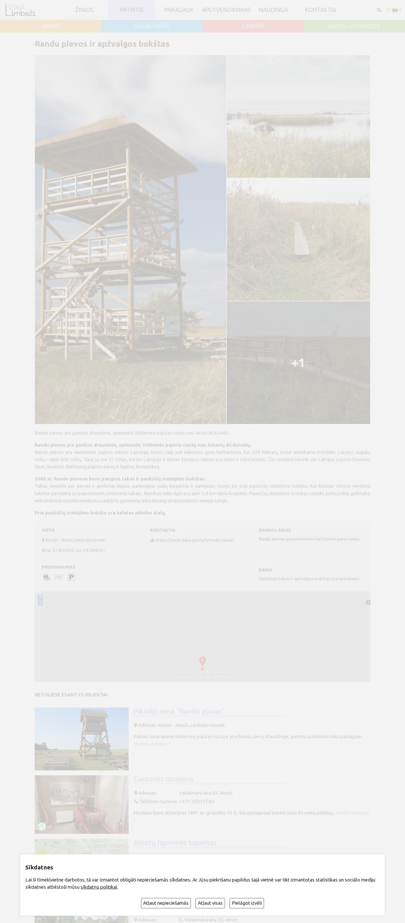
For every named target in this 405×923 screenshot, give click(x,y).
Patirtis (131, 10)
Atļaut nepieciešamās (166, 903)
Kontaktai (320, 10)
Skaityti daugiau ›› (152, 744)
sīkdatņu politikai (99, 887)
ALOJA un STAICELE (354, 26)
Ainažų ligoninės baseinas (175, 843)
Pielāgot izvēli (247, 903)
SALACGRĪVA (152, 26)
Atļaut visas (210, 903)
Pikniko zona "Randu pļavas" (179, 712)
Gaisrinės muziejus (163, 779)
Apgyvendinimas (226, 10)
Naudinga (273, 10)
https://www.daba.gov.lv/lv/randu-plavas (195, 539)
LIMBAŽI (253, 26)
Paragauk (179, 10)
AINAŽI (51, 26)
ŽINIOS (84, 10)
